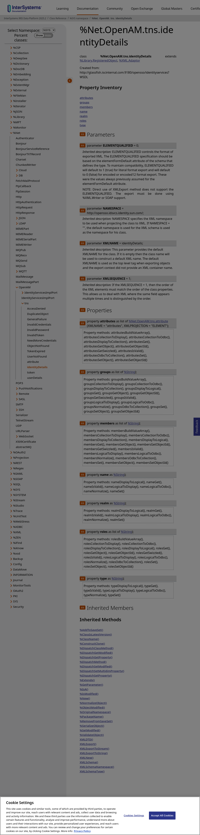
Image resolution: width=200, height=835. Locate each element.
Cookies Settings (134, 818)
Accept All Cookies (162, 818)
